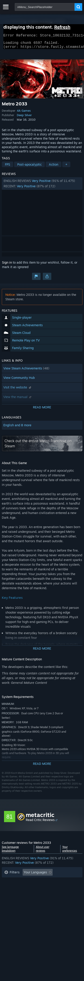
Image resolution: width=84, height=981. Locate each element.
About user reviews (42, 851)
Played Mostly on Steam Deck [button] (48, 888)
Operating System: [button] (18, 895)
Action (53, 167)
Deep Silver (24, 117)
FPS (7, 167)
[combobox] (45, 7)
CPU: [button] (43, 895)
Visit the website (17, 390)
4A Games (24, 113)
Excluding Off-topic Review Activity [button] (30, 882)
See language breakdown (10, 851)
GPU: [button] (59, 895)
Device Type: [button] (13, 902)
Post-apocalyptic (29, 167)
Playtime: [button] (11, 888)
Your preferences (69, 851)
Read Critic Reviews (40, 822)
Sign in (7, 265)
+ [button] (66, 167)
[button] (42, 186)
